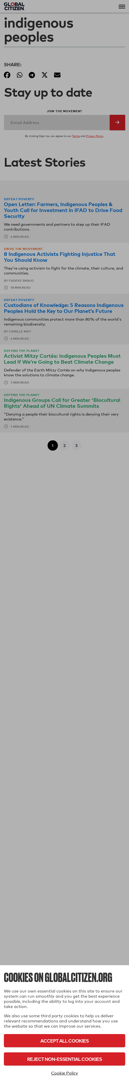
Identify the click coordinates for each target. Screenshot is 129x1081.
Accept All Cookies (64, 1040)
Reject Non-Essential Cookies (64, 1059)
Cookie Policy (64, 1073)
